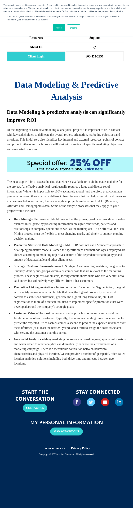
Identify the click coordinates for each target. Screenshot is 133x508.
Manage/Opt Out (66, 431)
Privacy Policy (80, 448)
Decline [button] (73, 28)
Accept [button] (59, 28)
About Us (36, 47)
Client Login (36, 56)
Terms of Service (54, 448)
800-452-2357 (94, 56)
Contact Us (35, 407)
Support (94, 37)
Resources (36, 37)
